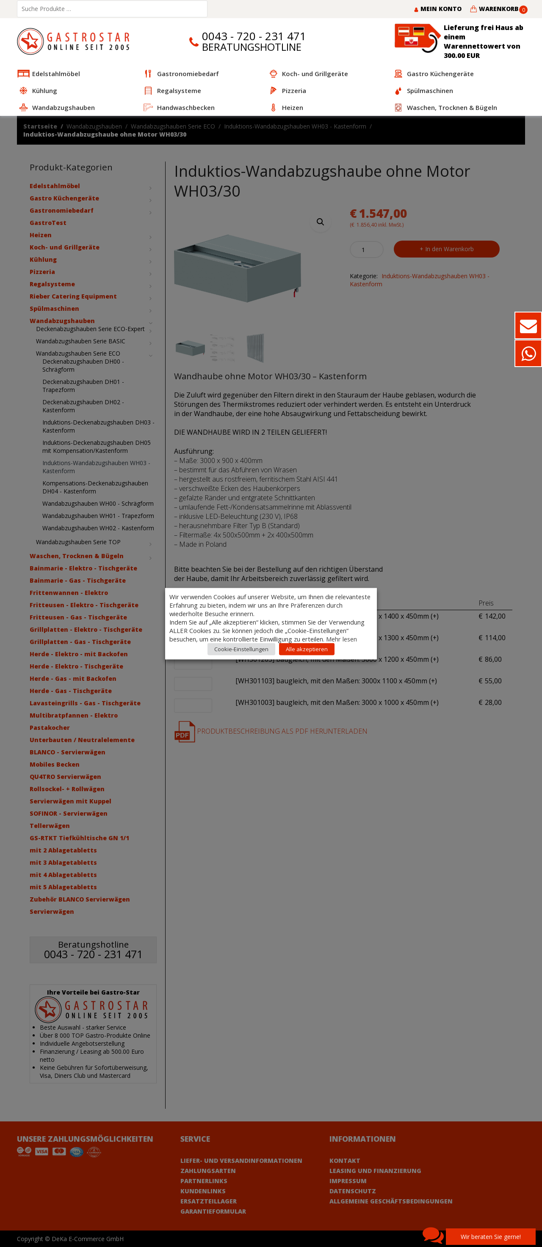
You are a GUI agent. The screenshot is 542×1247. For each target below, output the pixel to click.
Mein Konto (438, 9)
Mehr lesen (341, 638)
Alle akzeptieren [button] (307, 648)
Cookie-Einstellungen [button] (241, 648)
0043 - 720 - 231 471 (254, 36)
